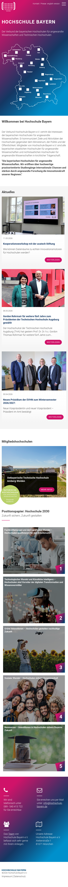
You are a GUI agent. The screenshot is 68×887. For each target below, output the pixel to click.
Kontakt (36, 4)
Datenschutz (20, 876)
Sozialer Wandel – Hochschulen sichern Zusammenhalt (31, 678)
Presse (43, 4)
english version (53, 4)
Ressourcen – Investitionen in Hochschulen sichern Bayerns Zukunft (33, 729)
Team (11, 833)
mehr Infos (46, 490)
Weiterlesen (53, 260)
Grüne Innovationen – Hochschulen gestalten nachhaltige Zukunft (32, 630)
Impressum (7, 876)
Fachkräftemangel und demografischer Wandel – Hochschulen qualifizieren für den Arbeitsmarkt (28, 531)
